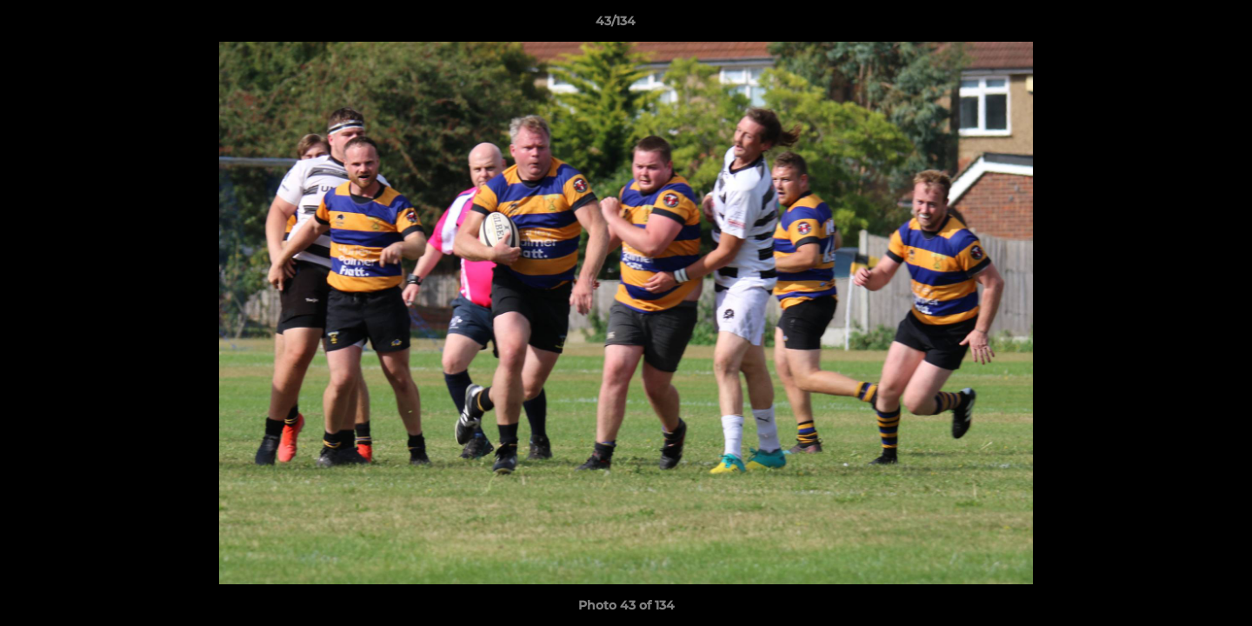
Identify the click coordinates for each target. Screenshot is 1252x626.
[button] (1179, 25)
